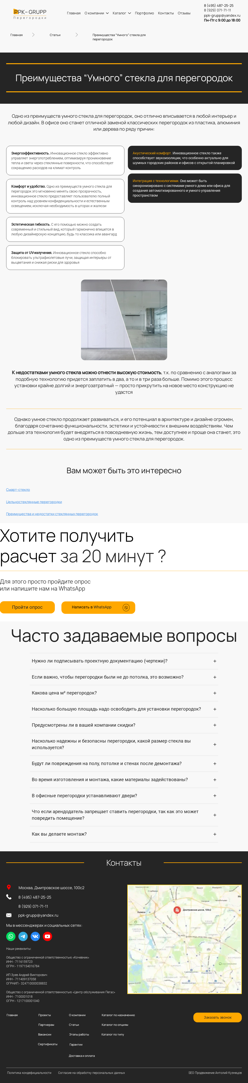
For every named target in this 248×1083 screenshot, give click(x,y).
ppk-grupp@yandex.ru (38, 915)
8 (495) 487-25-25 (34, 897)
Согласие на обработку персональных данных (91, 1073)
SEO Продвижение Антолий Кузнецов (215, 1073)
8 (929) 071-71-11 (33, 906)
